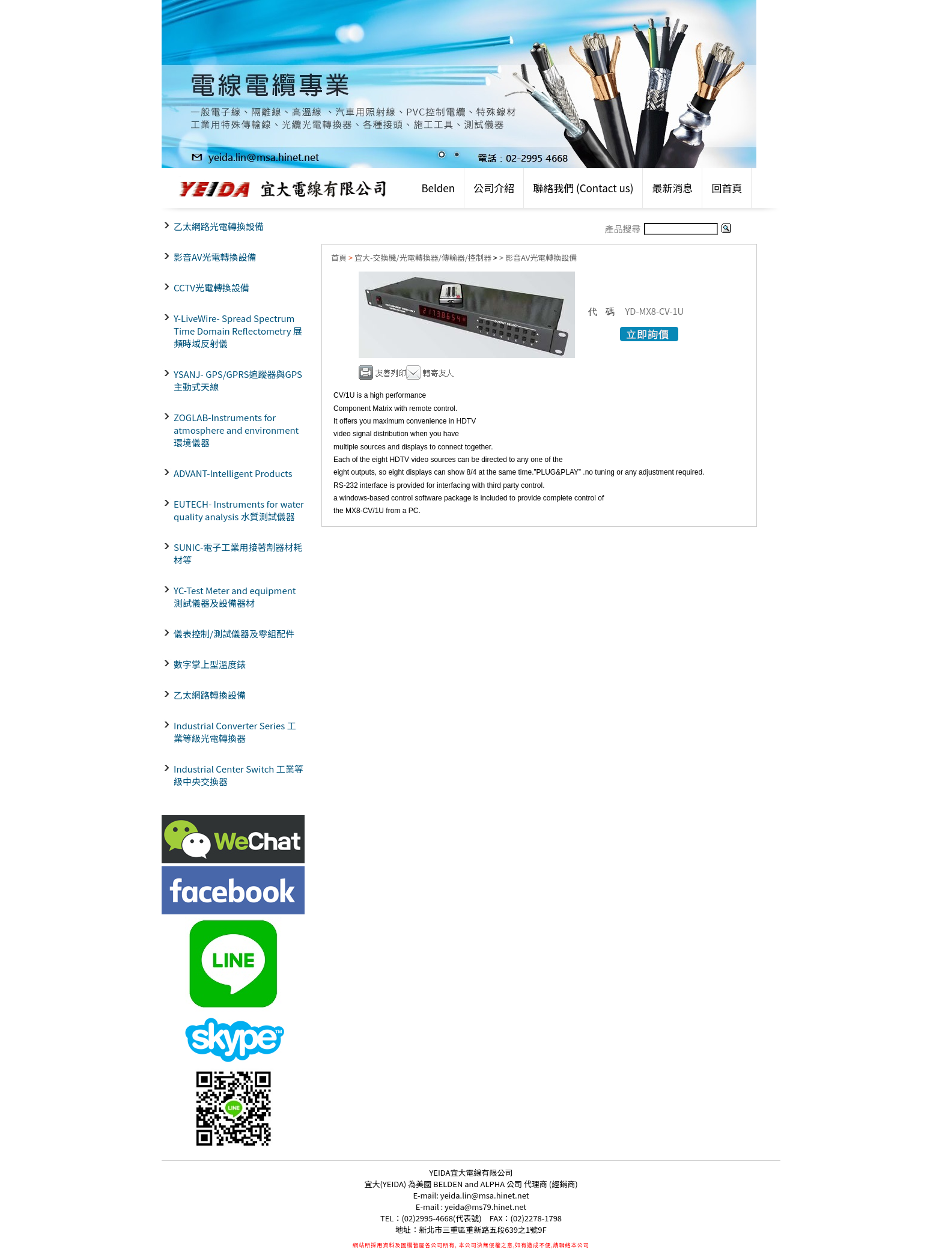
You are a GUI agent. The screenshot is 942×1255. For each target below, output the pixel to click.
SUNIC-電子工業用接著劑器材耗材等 (238, 553)
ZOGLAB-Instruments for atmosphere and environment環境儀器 (236, 430)
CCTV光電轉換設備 (211, 287)
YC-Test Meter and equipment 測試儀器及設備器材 (235, 596)
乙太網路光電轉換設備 (219, 226)
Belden (438, 187)
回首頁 (726, 187)
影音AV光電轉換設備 (215, 257)
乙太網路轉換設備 (210, 694)
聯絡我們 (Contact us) (583, 187)
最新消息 (672, 187)
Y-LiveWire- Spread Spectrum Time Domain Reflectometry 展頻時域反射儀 (238, 331)
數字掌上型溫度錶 (210, 664)
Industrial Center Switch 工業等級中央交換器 (238, 775)
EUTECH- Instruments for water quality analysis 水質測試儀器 (239, 510)
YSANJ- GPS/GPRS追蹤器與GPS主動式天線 (238, 380)
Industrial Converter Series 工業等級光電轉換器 (235, 731)
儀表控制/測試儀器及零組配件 (234, 633)
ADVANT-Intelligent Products (233, 473)
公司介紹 (493, 187)
